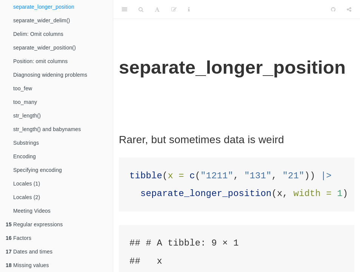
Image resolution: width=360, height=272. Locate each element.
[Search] (141, 9)
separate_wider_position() (44, 48)
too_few (22, 88)
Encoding (24, 156)
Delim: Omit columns (38, 34)
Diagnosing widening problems (50, 75)
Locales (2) (26, 197)
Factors (18, 238)
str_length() (27, 116)
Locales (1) (26, 184)
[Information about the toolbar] (188, 9)
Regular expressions (34, 224)
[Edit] (174, 9)
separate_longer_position (43, 7)
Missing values (27, 265)
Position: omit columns (40, 61)
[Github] (333, 9)
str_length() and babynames (47, 129)
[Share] (349, 9)
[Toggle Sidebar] (124, 9)
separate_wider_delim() (41, 20)
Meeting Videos (32, 211)
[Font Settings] (157, 9)
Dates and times (29, 252)
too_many (25, 102)
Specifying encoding (37, 170)
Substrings (26, 143)
